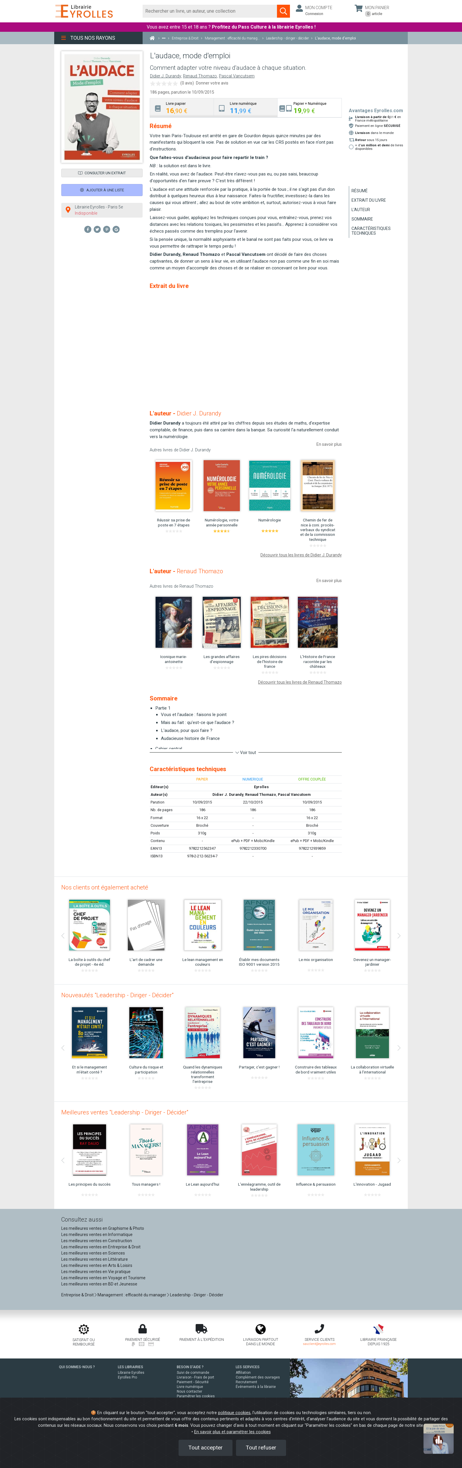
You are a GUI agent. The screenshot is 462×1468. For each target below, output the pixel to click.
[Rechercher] (210, 11)
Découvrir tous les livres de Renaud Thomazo (300, 682)
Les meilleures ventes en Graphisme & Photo (102, 1228)
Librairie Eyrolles (131, 1373)
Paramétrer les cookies (196, 1396)
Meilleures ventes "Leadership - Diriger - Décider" (124, 1112)
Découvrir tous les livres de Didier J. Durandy (301, 555)
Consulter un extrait (102, 173)
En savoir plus (329, 444)
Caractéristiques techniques (371, 231)
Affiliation (243, 1373)
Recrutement (246, 1382)
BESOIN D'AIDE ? (190, 1367)
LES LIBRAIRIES (130, 1367)
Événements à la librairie (256, 1387)
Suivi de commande (193, 1373)
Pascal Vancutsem (237, 76)
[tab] (182, 107)
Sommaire (362, 219)
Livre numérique (190, 1387)
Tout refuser (261, 1447)
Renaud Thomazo (200, 76)
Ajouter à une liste (102, 190)
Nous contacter (189, 1391)
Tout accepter (205, 1447)
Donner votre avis (212, 83)
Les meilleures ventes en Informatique (97, 1234)
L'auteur (361, 209)
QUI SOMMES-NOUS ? (77, 1367)
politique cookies (234, 1412)
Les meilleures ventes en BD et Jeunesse (99, 1284)
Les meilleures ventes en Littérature (94, 1259)
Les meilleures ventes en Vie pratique (96, 1271)
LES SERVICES (248, 1367)
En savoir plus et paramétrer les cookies (232, 1431)
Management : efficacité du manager (132, 1295)
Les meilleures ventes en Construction (96, 1240)
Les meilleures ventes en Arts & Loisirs (96, 1265)
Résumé (360, 190)
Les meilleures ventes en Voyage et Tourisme (103, 1277)
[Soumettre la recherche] (283, 11)
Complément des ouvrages (258, 1377)
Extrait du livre (369, 200)
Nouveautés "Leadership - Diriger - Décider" (117, 995)
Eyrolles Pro (127, 1377)
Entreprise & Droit (77, 1295)
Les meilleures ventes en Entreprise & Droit (101, 1247)
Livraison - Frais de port (195, 1377)
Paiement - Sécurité (193, 1382)
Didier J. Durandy (165, 76)
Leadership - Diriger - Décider (196, 1295)
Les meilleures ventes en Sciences (93, 1253)
